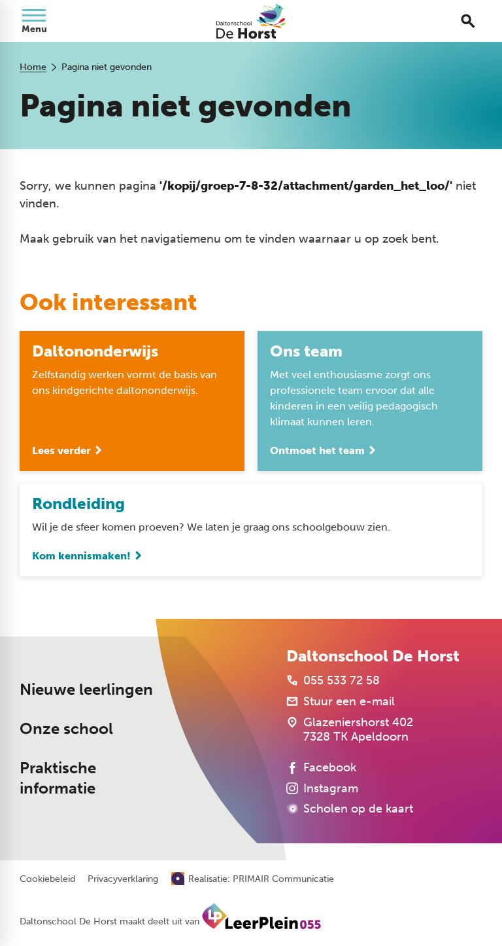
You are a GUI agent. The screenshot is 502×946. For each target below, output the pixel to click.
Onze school (66, 729)
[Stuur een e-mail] (340, 701)
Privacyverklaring (123, 879)
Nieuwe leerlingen (86, 689)
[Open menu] (34, 21)
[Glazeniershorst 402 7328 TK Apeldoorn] (349, 729)
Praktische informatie (58, 778)
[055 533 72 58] (333, 680)
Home (33, 67)
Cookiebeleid (47, 879)
